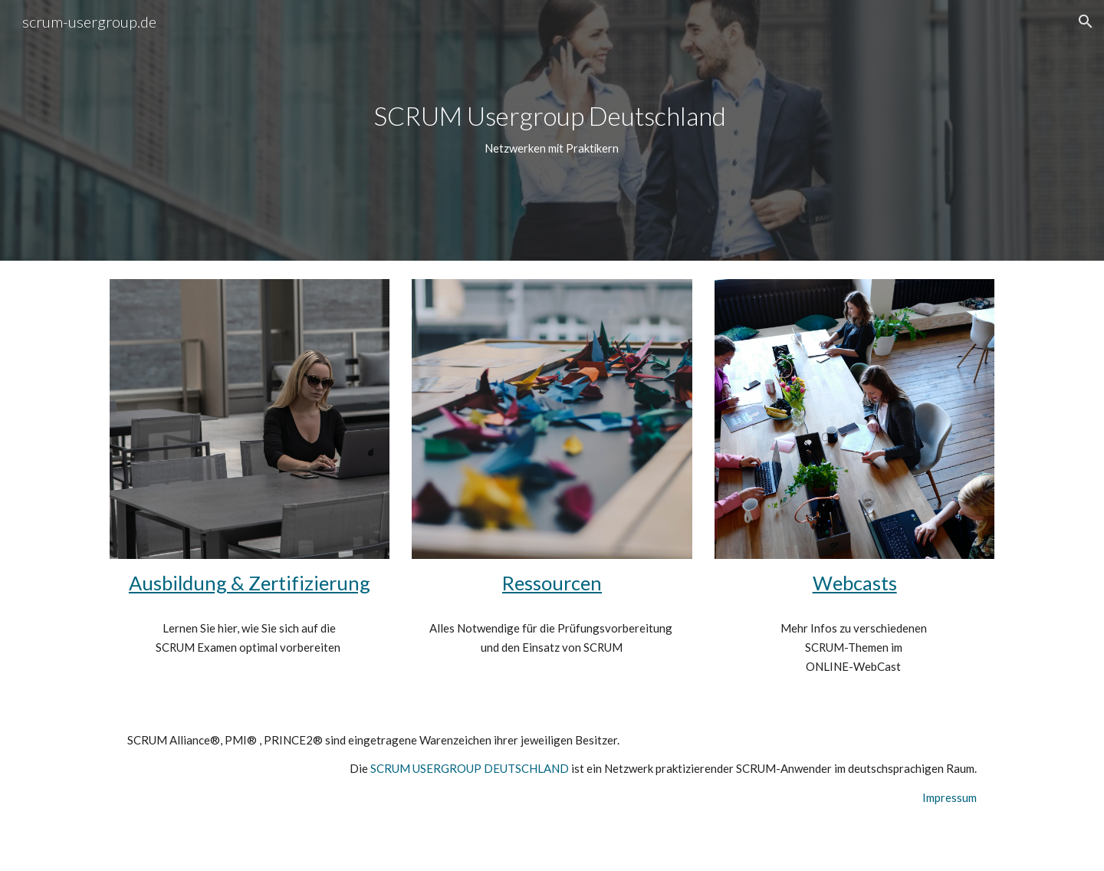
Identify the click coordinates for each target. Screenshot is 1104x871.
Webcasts (855, 582)
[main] (552, 130)
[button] (1085, 21)
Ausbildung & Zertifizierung (249, 582)
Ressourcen (552, 582)
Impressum (949, 797)
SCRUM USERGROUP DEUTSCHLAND (469, 768)
